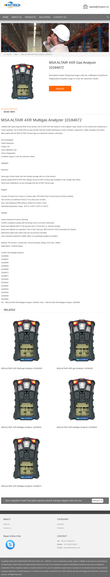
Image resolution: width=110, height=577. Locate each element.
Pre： (3, 302)
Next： (42, 302)
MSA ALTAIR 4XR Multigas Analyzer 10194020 (62, 302)
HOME (5, 17)
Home (9, 54)
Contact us (7, 528)
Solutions (44, 17)
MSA (16, 54)
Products (30, 17)
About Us (17, 17)
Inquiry (60, 88)
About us (6, 524)
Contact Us (60, 17)
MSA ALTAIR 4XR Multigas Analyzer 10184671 (22, 302)
